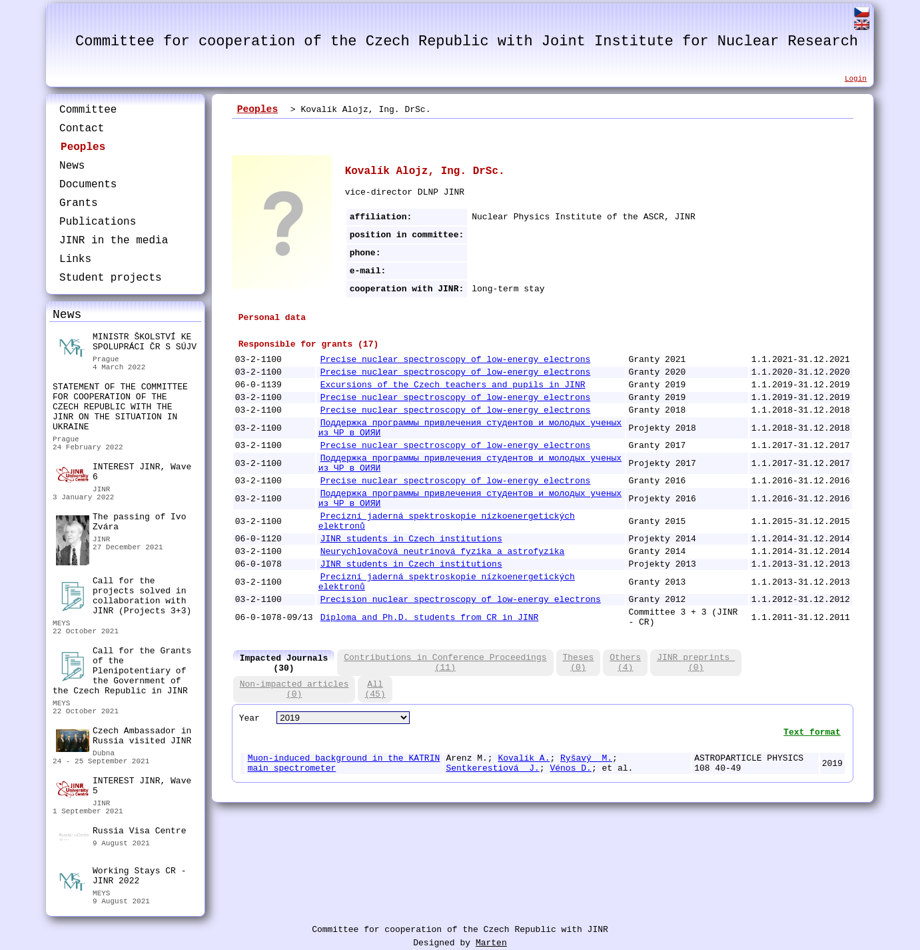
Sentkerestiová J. (492, 768)
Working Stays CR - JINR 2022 (121, 877)
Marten (491, 943)
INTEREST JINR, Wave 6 (123, 472)
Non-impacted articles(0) (294, 689)
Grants (78, 203)
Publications (97, 222)
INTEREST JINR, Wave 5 (123, 786)
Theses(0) (578, 663)
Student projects (110, 278)
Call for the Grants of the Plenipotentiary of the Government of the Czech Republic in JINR (122, 671)
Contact (81, 129)
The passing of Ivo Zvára (121, 523)
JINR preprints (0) (696, 663)
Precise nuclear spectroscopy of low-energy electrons (455, 360)
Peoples (83, 147)
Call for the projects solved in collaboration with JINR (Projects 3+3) (123, 596)
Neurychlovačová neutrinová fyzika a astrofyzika (442, 552)
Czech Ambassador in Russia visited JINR (123, 737)
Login (856, 79)
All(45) (374, 689)
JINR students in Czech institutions (411, 539)
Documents (88, 185)
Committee (88, 110)
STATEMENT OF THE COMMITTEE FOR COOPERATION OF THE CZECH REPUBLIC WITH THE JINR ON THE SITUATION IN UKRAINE (120, 407)
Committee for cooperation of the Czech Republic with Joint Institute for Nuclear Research (466, 41)
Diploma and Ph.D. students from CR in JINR (429, 618)
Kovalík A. (524, 758)
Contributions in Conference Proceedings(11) (445, 663)
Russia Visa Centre (121, 832)
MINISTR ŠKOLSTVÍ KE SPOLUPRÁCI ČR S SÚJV (126, 343)
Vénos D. (570, 768)
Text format (812, 732)
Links (75, 259)
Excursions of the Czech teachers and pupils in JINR (453, 385)
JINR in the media (113, 241)
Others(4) (625, 663)
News (72, 166)
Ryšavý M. (586, 758)
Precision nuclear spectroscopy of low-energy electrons (460, 600)
